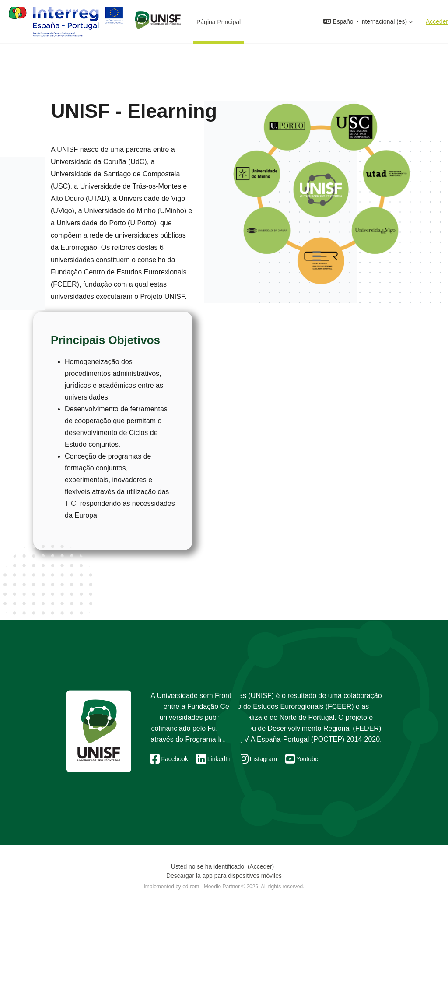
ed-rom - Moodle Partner (211, 981)
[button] (368, 21)
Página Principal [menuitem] (218, 21)
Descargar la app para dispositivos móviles (224, 970)
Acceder (437, 21)
